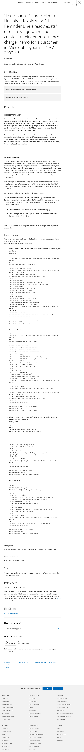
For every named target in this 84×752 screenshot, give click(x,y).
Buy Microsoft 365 (53, 2)
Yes (47, 688)
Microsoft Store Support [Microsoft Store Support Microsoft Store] (34, 704)
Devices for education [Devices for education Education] (62, 701)
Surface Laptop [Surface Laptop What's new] (5, 701)
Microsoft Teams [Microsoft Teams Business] (6, 746)
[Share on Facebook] (5, 608)
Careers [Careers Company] (58, 728)
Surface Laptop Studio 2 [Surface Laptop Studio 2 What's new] (7, 704)
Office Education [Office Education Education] (60, 710)
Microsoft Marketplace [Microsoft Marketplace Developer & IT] (34, 740)
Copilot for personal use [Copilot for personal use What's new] (7, 710)
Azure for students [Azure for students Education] (61, 719)
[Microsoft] (8, 2)
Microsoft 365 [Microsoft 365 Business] (5, 740)
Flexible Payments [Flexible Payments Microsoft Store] (33, 716)
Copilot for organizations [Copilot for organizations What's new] (8, 707)
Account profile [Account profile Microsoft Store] (32, 698)
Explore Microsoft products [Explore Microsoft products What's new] (8, 716)
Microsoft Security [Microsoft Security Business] (6, 731)
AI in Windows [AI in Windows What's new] (5, 713)
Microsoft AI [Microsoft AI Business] (5, 728)
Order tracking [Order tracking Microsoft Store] (32, 710)
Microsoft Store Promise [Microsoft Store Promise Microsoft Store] (35, 713)
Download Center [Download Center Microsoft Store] (33, 701)
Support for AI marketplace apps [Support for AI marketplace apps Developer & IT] (36, 734)
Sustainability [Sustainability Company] (60, 740)
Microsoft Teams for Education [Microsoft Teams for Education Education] (64, 704)
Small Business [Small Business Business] (5, 749)
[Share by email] (13, 608)
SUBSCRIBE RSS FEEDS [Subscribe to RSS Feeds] (13, 613)
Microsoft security (40, 663)
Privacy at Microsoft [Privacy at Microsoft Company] (61, 734)
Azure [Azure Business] (3, 734)
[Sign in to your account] (79, 2)
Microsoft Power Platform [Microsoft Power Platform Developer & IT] (35, 743)
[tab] (10, 643)
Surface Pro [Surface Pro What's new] (4, 698)
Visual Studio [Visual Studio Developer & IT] (32, 749)
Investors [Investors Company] (59, 737)
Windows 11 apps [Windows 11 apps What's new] (6, 719)
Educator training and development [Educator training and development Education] (65, 713)
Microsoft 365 (29, 2)
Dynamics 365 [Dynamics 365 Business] (5, 737)
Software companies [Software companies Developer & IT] (34, 746)
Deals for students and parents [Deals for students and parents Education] (64, 716)
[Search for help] (75, 2)
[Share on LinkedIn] (9, 608)
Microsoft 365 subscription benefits (8, 665)
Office (37, 2)
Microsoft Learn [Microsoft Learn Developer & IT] (33, 731)
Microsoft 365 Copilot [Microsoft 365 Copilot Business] (7, 743)
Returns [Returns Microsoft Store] (31, 707)
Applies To (9, 58)
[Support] (21, 2)
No (58, 688)
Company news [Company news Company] (60, 731)
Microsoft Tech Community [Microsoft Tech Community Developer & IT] (35, 737)
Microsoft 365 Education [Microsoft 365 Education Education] (62, 707)
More (42, 2)
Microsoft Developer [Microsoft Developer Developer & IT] (34, 728)
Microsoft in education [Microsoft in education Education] (62, 698)
